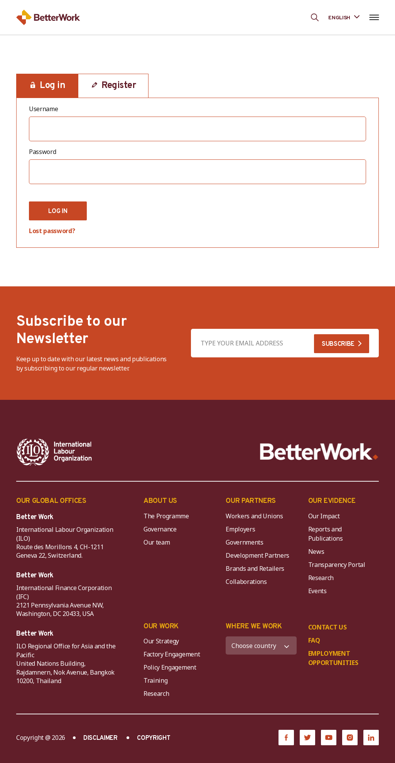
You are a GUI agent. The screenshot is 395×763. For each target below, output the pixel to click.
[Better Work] (319, 451)
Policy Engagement (171, 667)
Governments (244, 542)
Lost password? (52, 231)
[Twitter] (307, 737)
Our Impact (324, 516)
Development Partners (257, 555)
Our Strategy (161, 641)
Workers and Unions (254, 516)
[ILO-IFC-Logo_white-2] (54, 451)
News (316, 551)
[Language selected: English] (344, 17)
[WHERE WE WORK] (261, 645)
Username (43, 109)
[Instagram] (350, 737)
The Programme (166, 516)
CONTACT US (327, 627)
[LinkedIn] (371, 737)
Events (317, 591)
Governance (160, 529)
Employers (240, 529)
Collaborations (246, 581)
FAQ (314, 640)
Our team (156, 542)
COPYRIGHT (153, 738)
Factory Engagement (171, 654)
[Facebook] (286, 737)
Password (42, 151)
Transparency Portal (336, 564)
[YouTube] (328, 737)
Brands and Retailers (255, 568)
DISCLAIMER (100, 738)
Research (321, 578)
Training (155, 680)
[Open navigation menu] (374, 17)
